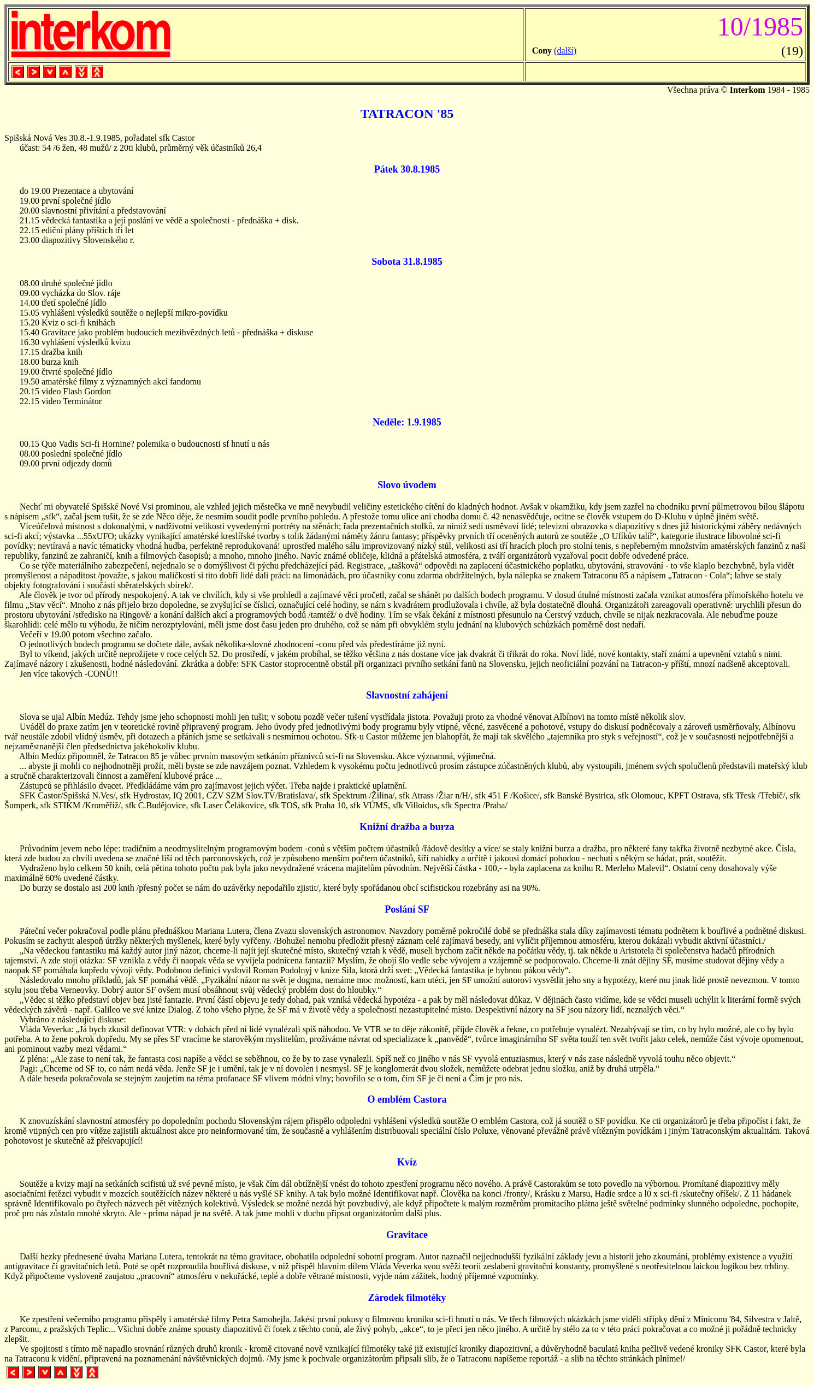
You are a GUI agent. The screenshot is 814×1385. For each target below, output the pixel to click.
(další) (565, 50)
